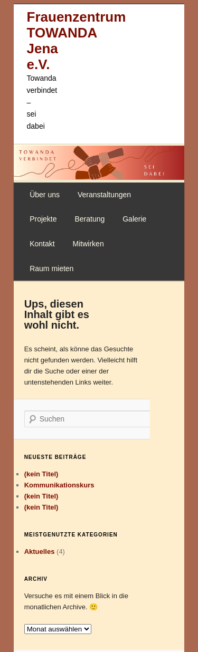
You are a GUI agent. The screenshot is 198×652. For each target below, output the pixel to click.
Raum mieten (51, 268)
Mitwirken (88, 243)
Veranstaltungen (104, 194)
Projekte (43, 219)
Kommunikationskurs (59, 485)
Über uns (45, 194)
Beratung (89, 219)
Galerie (134, 219)
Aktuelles (39, 551)
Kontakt (42, 243)
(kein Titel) (41, 474)
